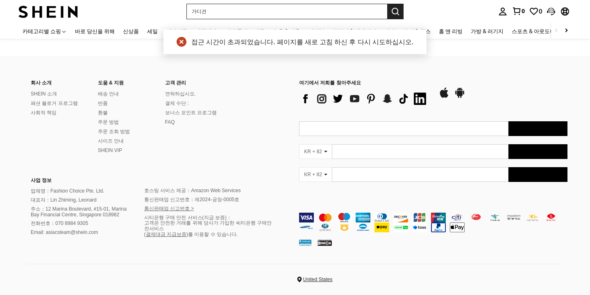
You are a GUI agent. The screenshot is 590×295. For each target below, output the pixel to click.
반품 (103, 103)
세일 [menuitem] (152, 31)
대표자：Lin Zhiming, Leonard (64, 200)
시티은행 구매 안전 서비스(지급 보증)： (187, 217)
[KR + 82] (315, 151)
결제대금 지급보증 (166, 234)
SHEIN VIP (110, 150)
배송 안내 (108, 94)
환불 (103, 113)
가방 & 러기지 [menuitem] (487, 31)
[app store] (444, 97)
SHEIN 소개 (44, 94)
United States (317, 279)
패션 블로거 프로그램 (54, 103)
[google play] (459, 97)
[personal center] (503, 11)
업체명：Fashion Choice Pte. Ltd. (67, 191)
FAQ (170, 122)
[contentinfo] (433, 222)
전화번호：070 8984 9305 (59, 223)
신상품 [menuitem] (131, 31)
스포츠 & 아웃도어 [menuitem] (533, 31)
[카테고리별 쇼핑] (44, 31)
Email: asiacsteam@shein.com (64, 232)
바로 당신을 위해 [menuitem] (95, 31)
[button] (286, 11)
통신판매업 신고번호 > (169, 208)
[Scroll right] (566, 31)
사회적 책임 (44, 113)
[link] (518, 11)
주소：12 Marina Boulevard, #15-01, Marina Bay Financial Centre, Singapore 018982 (79, 212)
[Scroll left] (556, 31)
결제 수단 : (177, 103)
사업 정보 (41, 180)
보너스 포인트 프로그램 (191, 113)
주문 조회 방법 (114, 131)
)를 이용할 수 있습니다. (212, 234)
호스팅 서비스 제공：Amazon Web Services (192, 190)
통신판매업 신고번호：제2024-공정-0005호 (192, 199)
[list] (364, 99)
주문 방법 (108, 122)
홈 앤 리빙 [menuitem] (451, 31)
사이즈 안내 (111, 141)
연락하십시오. (180, 94)
